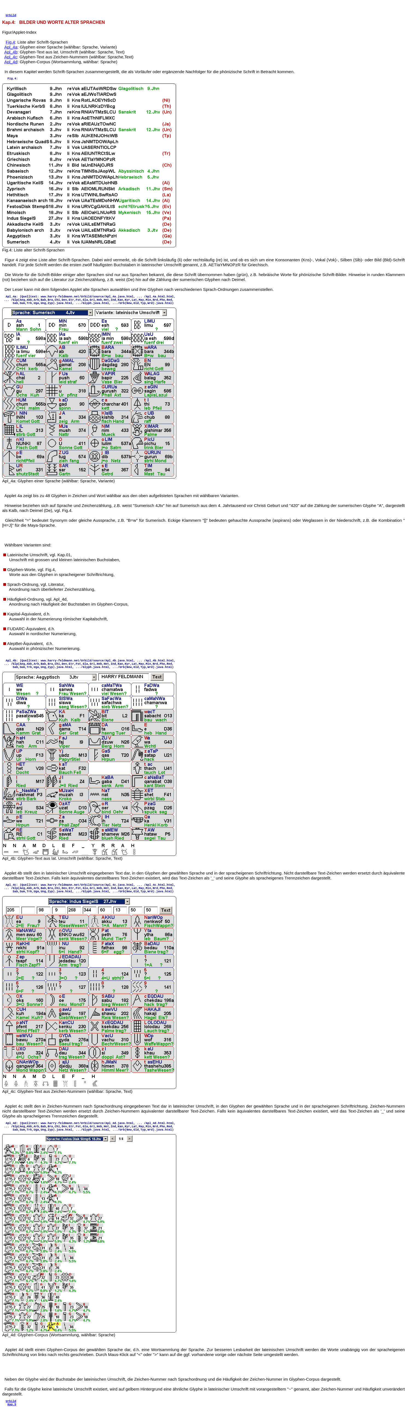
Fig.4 (10, 43)
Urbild (11, 17)
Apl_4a (11, 48)
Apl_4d (11, 63)
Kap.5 (11, 1414)
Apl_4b (11, 53)
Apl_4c (10, 58)
